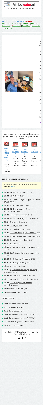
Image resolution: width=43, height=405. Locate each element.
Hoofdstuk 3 (25, 24)
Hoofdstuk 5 (6, 26)
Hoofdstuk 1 (6, 24)
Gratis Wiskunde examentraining (16, 304)
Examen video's (8, 28)
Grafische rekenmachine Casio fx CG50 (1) (19, 314)
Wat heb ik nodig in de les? (14, 307)
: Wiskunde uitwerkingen (15, 289)
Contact (27, 334)
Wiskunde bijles (19, 334)
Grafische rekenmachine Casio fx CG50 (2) (19, 318)
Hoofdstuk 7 (26, 26)
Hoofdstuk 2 (16, 24)
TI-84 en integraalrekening (14, 325)
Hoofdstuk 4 (35, 24)
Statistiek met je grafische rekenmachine (19, 322)
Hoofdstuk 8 (36, 26)
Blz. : (15, 192)
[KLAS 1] (5, 21)
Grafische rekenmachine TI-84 (15, 311)
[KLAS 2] (13, 21)
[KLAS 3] (20, 21)
